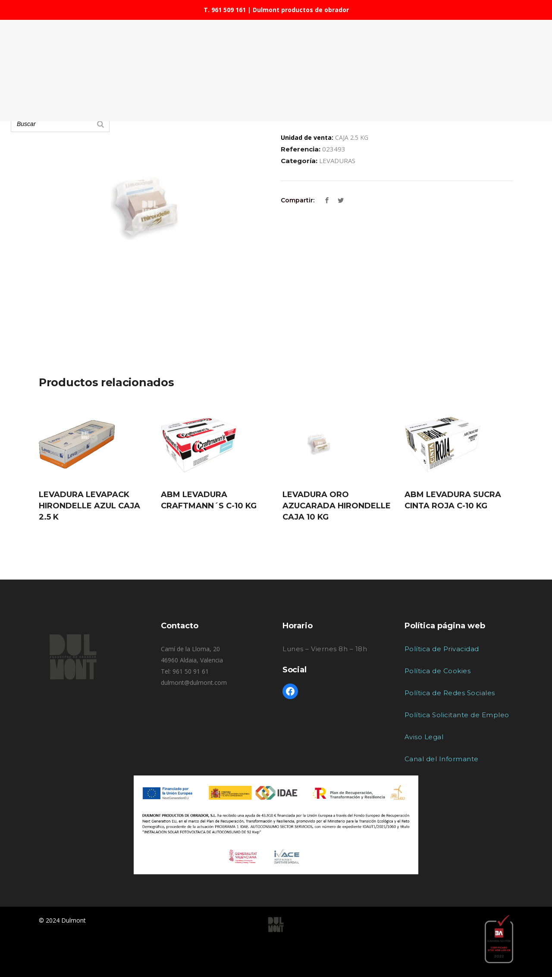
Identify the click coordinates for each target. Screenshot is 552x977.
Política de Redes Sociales (450, 693)
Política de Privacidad (442, 649)
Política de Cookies (438, 671)
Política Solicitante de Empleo (457, 715)
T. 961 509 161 (225, 10)
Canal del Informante (442, 759)
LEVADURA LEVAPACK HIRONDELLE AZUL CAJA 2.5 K (89, 506)
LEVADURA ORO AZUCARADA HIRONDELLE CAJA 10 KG (336, 506)
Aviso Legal (424, 737)
